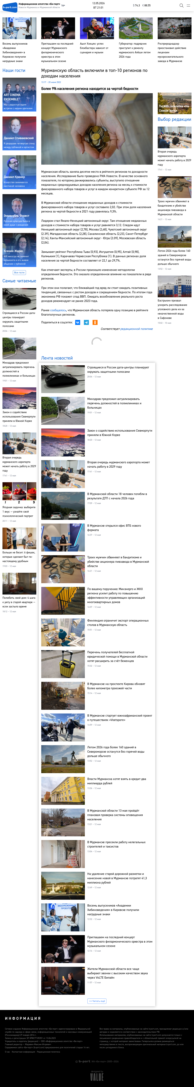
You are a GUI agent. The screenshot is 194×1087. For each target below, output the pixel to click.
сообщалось (58, 310)
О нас (7, 1052)
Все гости (19, 272)
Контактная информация (23, 1052)
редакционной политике (136, 329)
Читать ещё (97, 1001)
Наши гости (13, 70)
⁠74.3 (136, 5)
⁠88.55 (146, 5)
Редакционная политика (48, 1052)
